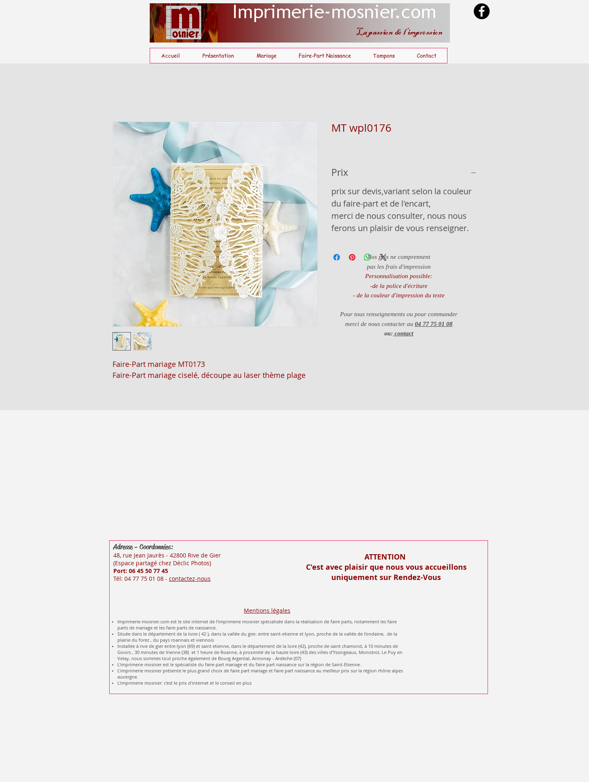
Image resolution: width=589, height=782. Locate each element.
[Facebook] (482, 11)
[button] (266, 55)
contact (403, 333)
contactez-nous (190, 578)
